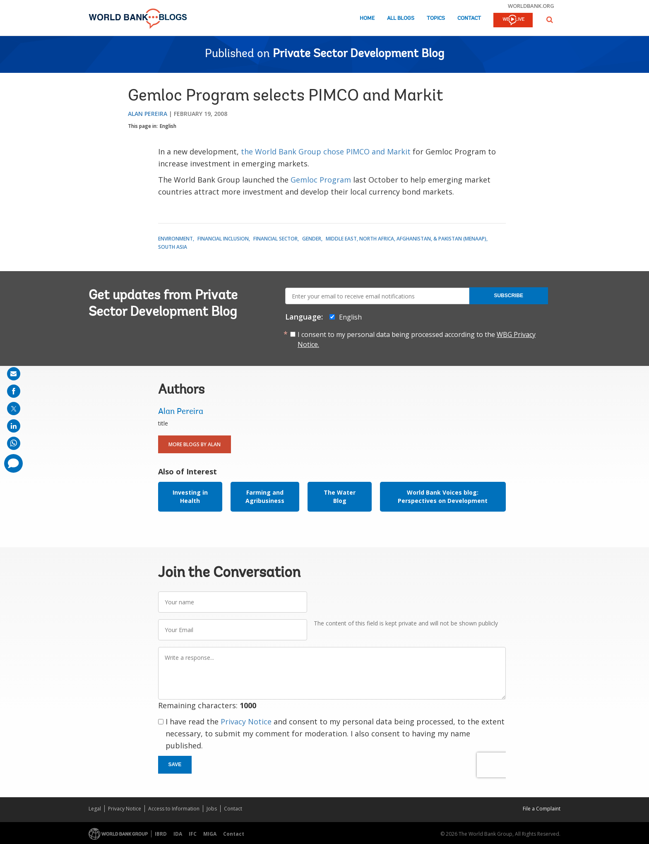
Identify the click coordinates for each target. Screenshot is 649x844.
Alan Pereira (147, 114)
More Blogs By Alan (194, 444)
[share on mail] (13, 373)
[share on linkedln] (13, 426)
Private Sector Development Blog (358, 54)
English (168, 126)
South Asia (172, 246)
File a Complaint (541, 808)
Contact (469, 18)
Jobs (212, 808)
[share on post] (13, 408)
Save (175, 764)
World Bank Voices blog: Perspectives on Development (443, 496)
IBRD (161, 833)
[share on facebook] (13, 391)
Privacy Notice (246, 721)
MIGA (209, 833)
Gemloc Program (321, 180)
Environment (175, 238)
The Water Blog (340, 496)
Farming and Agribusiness (264, 496)
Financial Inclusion (223, 238)
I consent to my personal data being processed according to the (417, 339)
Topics (436, 18)
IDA (177, 833)
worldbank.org (531, 5)
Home (367, 18)
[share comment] (13, 463)
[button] (549, 19)
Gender (311, 238)
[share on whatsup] (13, 443)
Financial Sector (275, 238)
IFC (193, 833)
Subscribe (508, 295)
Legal (95, 808)
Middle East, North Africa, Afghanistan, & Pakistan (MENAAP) (406, 238)
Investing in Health (190, 496)
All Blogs (400, 18)
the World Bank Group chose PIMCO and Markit (326, 151)
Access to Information (174, 808)
